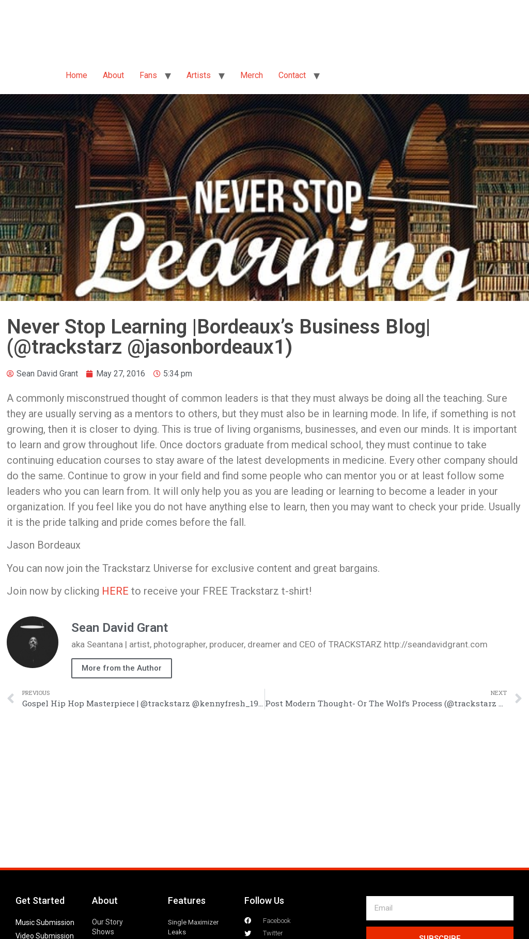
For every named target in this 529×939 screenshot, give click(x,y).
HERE (115, 591)
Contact (292, 75)
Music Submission (44, 922)
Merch (251, 75)
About (113, 75)
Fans (148, 75)
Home (76, 75)
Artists (198, 75)
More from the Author (122, 668)
